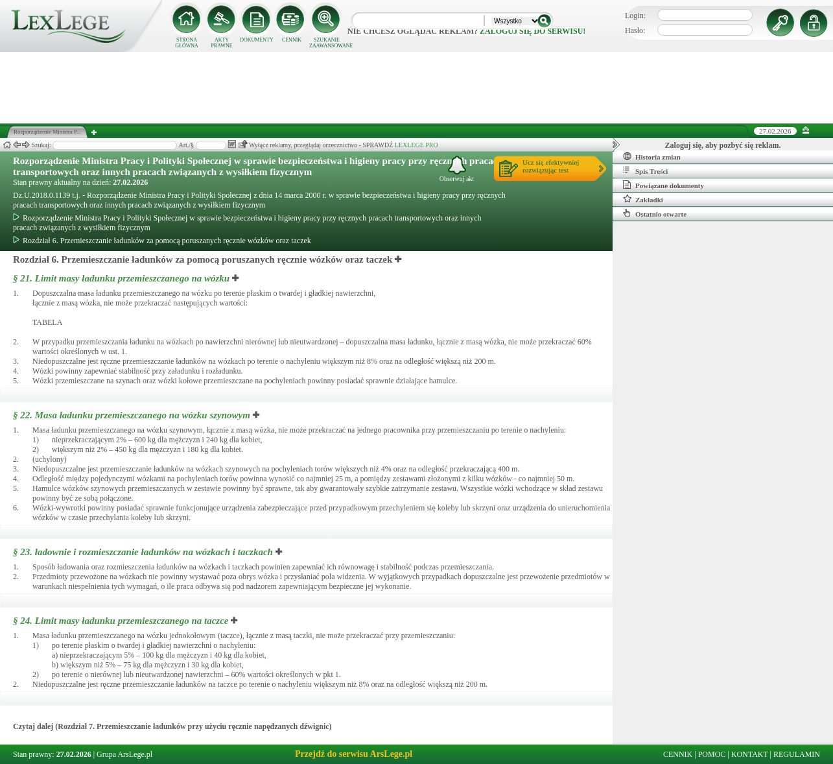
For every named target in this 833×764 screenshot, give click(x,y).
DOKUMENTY (257, 40)
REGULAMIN (796, 754)
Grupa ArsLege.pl (124, 754)
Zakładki (643, 199)
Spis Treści (645, 170)
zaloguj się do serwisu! (532, 31)
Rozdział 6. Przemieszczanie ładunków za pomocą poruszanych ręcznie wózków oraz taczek (162, 240)
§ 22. (131, 415)
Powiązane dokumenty (663, 184)
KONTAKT (749, 754)
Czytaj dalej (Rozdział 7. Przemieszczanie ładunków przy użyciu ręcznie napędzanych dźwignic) (172, 726)
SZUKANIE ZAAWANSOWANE (326, 43)
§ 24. (121, 620)
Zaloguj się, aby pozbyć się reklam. (723, 145)
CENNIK (291, 40)
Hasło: (635, 30)
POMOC (712, 754)
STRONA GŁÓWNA (186, 43)
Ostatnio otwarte (654, 213)
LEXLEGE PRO (416, 145)
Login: (635, 15)
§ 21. (121, 278)
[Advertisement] (417, 87)
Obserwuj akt (457, 169)
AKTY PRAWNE (221, 43)
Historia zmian (652, 156)
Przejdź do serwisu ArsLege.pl (353, 754)
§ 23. (143, 552)
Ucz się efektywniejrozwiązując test (550, 166)
